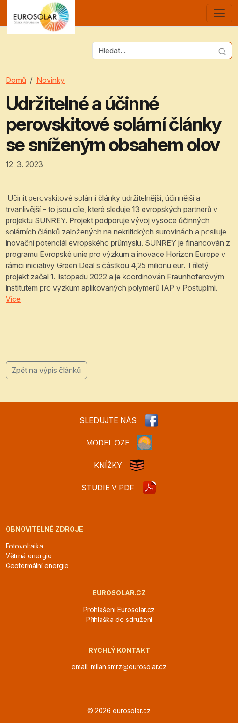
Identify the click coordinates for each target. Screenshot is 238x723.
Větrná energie (29, 556)
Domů (16, 80)
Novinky (50, 80)
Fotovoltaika (24, 546)
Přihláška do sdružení (119, 619)
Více (13, 299)
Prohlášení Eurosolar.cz (119, 609)
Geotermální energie (37, 566)
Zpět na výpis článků (46, 370)
